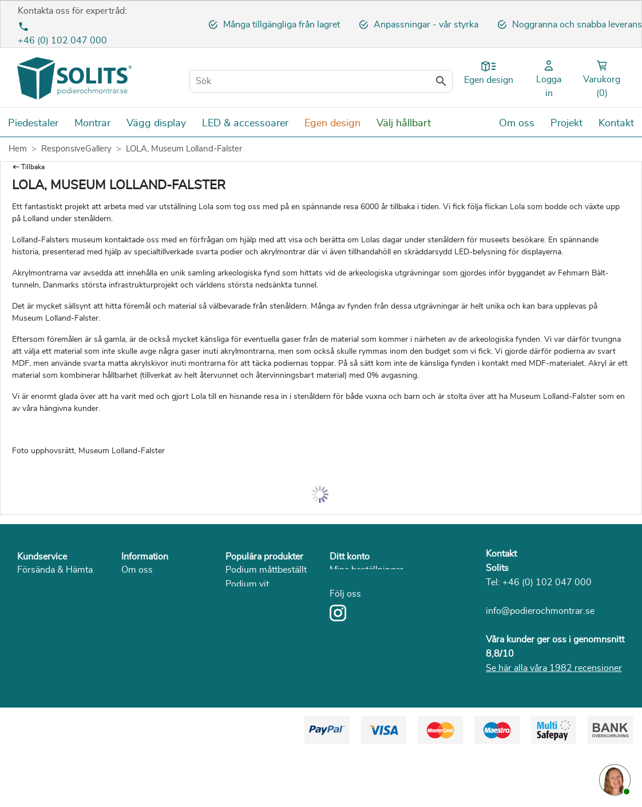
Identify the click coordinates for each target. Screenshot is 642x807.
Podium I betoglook (264, 612)
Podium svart (252, 598)
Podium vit (247, 584)
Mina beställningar (366, 569)
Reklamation (42, 627)
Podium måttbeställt (266, 569)
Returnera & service (57, 598)
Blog (130, 655)
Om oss (137, 569)
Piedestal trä (250, 712)
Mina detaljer (355, 598)
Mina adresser (358, 584)
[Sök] (321, 81)
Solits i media (148, 612)
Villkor (134, 584)
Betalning (36, 584)
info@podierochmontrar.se (540, 611)
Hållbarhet (142, 627)
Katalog (136, 641)
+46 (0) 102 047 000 (62, 40)
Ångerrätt (36, 612)
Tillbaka (33, 166)
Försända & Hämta (55, 569)
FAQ (26, 641)
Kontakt (501, 553)
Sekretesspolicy (153, 598)
